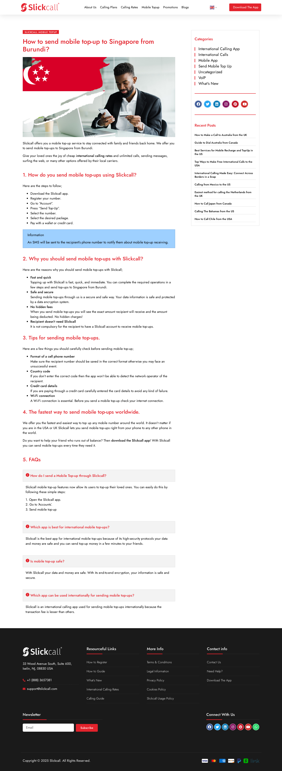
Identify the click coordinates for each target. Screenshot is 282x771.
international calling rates (94, 155)
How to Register (97, 662)
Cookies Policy (157, 689)
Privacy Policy (156, 680)
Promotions (170, 7)
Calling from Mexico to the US (212, 184)
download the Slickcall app (130, 440)
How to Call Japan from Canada (213, 203)
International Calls (213, 54)
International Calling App (219, 49)
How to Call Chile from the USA (213, 219)
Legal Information (158, 671)
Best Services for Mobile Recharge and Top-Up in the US (224, 152)
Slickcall (28, 143)
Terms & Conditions (160, 662)
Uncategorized (210, 72)
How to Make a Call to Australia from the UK (221, 135)
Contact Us (214, 662)
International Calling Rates (104, 689)
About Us (90, 7)
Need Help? (215, 671)
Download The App (220, 680)
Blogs (185, 7)
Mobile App (208, 60)
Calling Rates (129, 7)
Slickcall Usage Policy (161, 698)
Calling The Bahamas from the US (214, 211)
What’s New (95, 680)
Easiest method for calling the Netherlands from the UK (223, 194)
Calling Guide (96, 698)
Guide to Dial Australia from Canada (216, 143)
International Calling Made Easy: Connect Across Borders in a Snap (224, 175)
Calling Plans (108, 7)
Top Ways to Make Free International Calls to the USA (223, 163)
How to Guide (96, 671)
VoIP (202, 78)
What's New (208, 83)
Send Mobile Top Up (215, 66)
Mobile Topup (150, 7)
